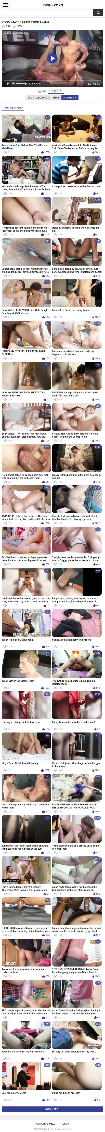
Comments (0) (70, 98)
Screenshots (43, 98)
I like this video (40, 91)
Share (56, 98)
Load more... (52, 1109)
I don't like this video (44, 91)
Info (30, 98)
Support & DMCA (45, 1124)
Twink (53, 5)
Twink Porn (49, 1129)
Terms (65, 1124)
